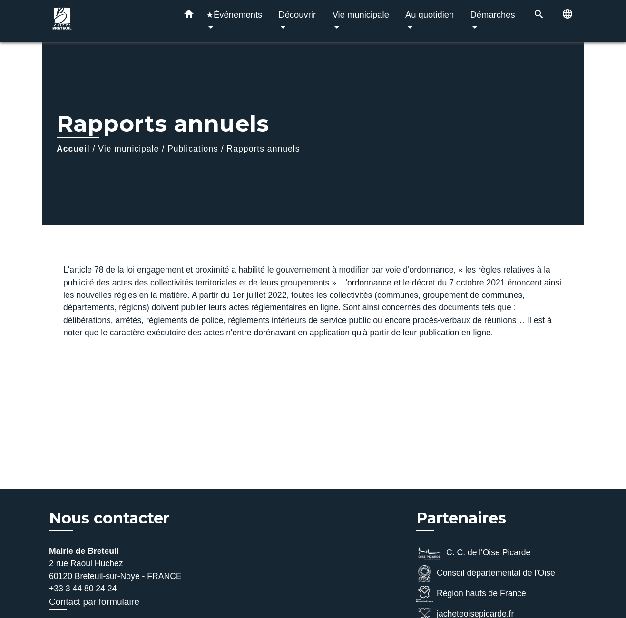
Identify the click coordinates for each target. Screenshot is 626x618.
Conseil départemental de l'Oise (485, 573)
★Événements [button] (234, 14)
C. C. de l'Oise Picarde (473, 553)
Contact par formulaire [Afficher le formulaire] (94, 602)
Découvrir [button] (297, 14)
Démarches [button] (492, 14)
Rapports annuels (263, 148)
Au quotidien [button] (429, 14)
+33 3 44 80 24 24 (83, 588)
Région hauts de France (471, 594)
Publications (192, 148)
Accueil (73, 148)
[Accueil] (108, 21)
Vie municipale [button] (361, 14)
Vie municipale (128, 148)
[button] (189, 15)
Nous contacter (109, 518)
